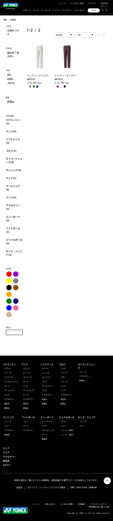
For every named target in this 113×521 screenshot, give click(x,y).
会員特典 (104, 3)
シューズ (7, 421)
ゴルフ (11, 151)
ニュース (62, 3)
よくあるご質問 (77, 3)
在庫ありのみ (13, 32)
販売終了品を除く (13, 54)
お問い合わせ (50, 504)
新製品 (10, 102)
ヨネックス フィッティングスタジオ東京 (46, 487)
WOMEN (10, 79)
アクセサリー (9, 430)
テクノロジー (80, 10)
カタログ (92, 3)
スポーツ (27, 10)
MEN (9, 75)
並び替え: (60, 35)
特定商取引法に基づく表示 (99, 507)
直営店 (19, 487)
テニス (9, 131)
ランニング (13, 170)
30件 (79, 35)
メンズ (36, 10)
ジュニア (56, 10)
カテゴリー (67, 10)
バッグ (11, 197)
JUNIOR (10, 83)
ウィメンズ (45, 10)
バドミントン (13, 120)
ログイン (104, 6)
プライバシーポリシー (99, 504)
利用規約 (81, 504)
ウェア (11, 178)
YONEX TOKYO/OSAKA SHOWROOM (83, 487)
